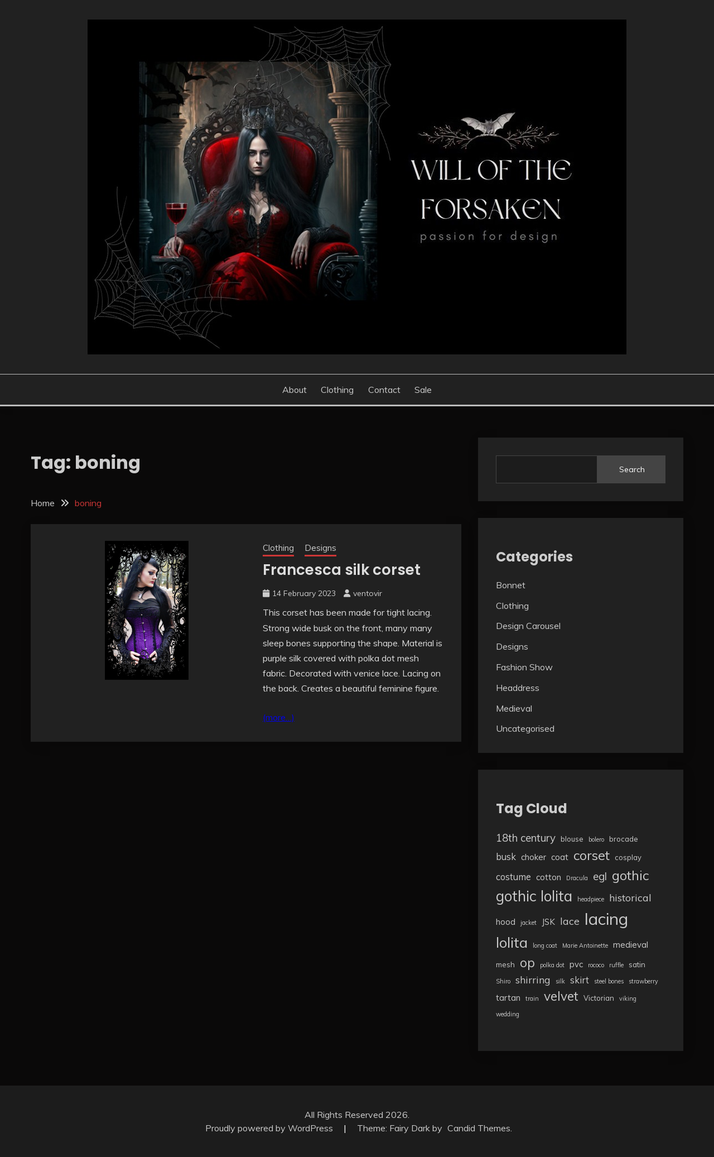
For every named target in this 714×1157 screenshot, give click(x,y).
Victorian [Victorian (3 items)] (598, 997)
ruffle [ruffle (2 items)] (616, 965)
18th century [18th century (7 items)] (526, 837)
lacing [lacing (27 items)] (606, 919)
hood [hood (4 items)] (505, 921)
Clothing (337, 389)
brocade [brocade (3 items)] (623, 838)
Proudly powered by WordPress (270, 1128)
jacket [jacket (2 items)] (528, 922)
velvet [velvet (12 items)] (561, 996)
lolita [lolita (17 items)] (512, 942)
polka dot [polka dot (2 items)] (552, 965)
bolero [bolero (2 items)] (596, 839)
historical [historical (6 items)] (630, 897)
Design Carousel (528, 625)
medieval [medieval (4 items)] (630, 944)
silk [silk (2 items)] (560, 981)
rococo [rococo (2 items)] (596, 965)
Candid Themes (478, 1128)
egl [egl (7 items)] (600, 876)
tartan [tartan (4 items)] (508, 997)
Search (632, 469)
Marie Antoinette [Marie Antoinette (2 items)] (585, 945)
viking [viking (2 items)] (627, 998)
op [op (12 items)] (527, 962)
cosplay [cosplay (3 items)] (628, 857)
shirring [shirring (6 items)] (533, 979)
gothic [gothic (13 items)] (630, 875)
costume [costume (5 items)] (513, 876)
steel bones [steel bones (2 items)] (609, 981)
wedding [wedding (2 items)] (507, 1014)
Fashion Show (524, 667)
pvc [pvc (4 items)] (576, 964)
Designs (320, 548)
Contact (384, 389)
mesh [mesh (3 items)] (505, 964)
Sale (423, 389)
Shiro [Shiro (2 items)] (503, 981)
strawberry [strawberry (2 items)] (643, 981)
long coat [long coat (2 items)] (545, 945)
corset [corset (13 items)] (591, 855)
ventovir (367, 593)
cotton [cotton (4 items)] (548, 877)
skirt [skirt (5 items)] (579, 980)
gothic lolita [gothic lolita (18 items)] (534, 896)
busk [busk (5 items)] (506, 856)
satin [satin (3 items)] (637, 964)
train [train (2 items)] (532, 998)
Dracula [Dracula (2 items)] (577, 878)
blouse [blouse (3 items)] (572, 838)
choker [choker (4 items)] (533, 857)
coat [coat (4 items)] (559, 857)
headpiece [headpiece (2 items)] (590, 899)
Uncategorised (525, 728)
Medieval (514, 708)
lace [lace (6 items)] (570, 921)
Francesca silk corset (342, 570)
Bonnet (510, 584)
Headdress (517, 687)
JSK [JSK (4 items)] (548, 921)
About (294, 389)
